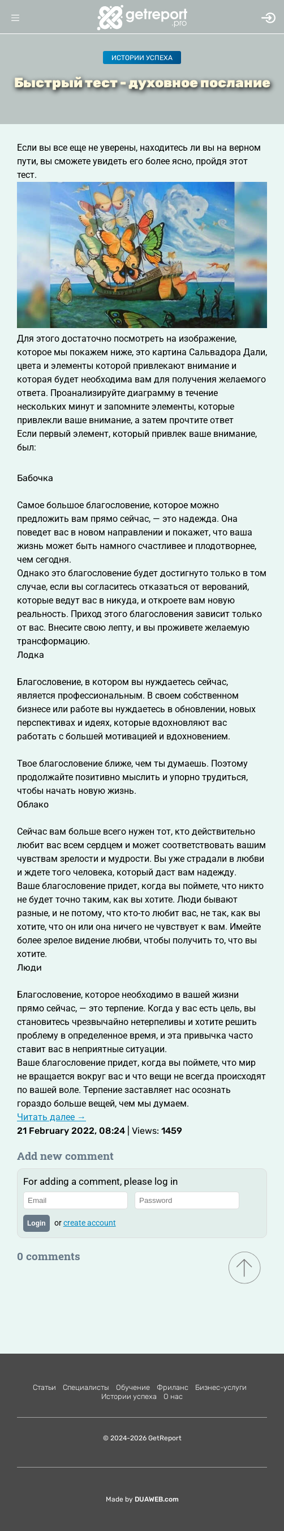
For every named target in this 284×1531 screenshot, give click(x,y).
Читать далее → (51, 1117)
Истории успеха (142, 58)
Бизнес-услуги (221, 1387)
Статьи (44, 1387)
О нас (173, 1396)
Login (36, 1223)
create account (89, 1222)
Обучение (133, 1387)
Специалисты (86, 1387)
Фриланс (172, 1387)
